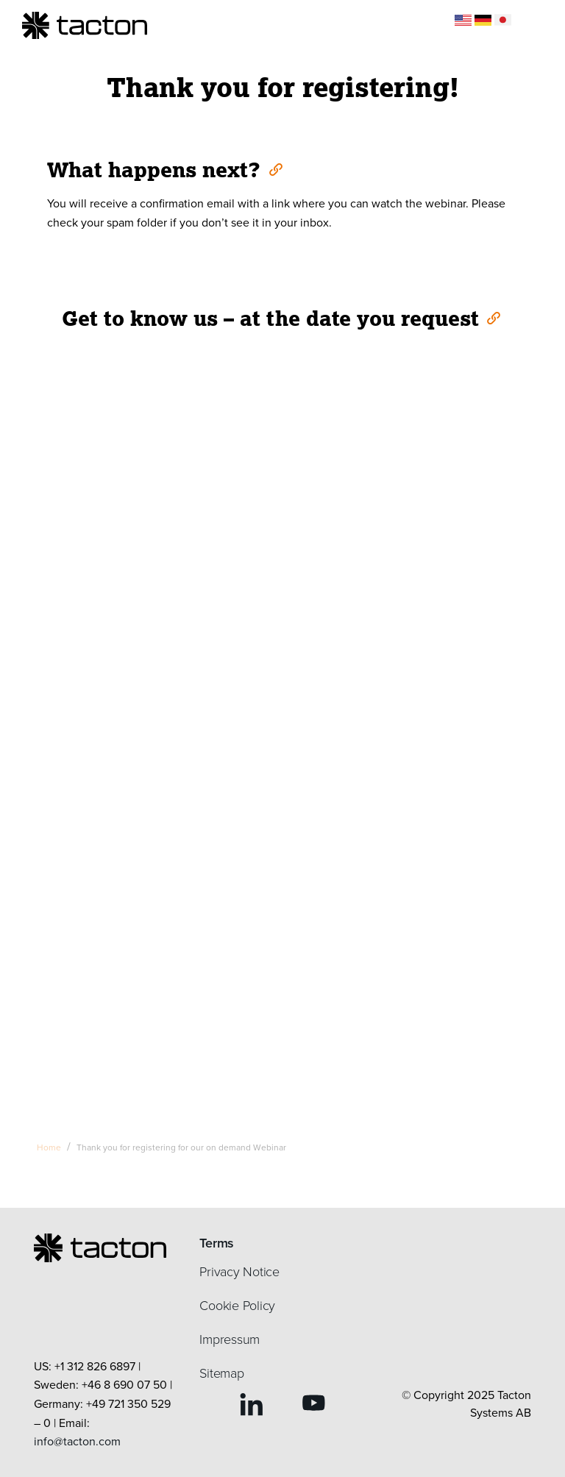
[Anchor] (274, 168)
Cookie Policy (237, 1305)
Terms (216, 1243)
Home (49, 1147)
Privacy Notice (239, 1271)
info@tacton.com (77, 1441)
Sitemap (221, 1373)
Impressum (229, 1339)
